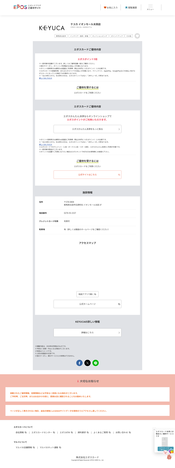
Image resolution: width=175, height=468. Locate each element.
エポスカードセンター (43, 432)
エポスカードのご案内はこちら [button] (165, 369)
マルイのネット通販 (50, 447)
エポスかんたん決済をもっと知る (96, 128)
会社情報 (21, 432)
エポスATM (66, 432)
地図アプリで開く (87, 294)
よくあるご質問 (102, 432)
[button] (165, 361)
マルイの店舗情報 (25, 447)
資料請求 (83, 432)
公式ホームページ (99, 303)
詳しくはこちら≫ (45, 78)
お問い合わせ (123, 432)
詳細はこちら (101, 332)
